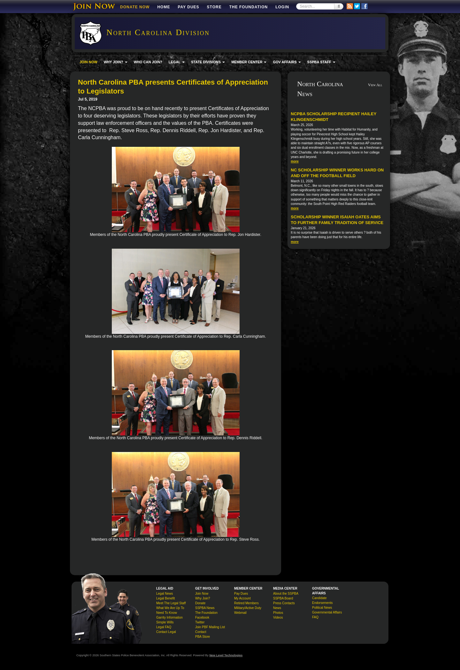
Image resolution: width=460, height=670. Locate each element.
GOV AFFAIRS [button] (287, 62)
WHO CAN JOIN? (148, 62)
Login (282, 7)
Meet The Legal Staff (171, 603)
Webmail (240, 612)
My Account (242, 598)
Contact (200, 632)
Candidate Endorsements (322, 600)
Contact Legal (166, 632)
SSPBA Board (283, 598)
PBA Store (202, 636)
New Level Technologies (225, 655)
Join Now (201, 593)
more (294, 161)
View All (375, 85)
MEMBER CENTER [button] (248, 62)
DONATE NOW (135, 7)
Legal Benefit (165, 598)
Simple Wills (164, 622)
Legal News (164, 593)
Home (163, 7)
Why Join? (202, 598)
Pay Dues (188, 7)
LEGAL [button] (177, 62)
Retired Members (246, 603)
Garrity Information (169, 617)
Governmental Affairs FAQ (327, 615)
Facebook (202, 617)
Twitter (199, 622)
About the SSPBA (285, 593)
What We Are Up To (170, 608)
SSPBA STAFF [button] (321, 62)
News (277, 608)
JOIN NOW (88, 62)
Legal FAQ (163, 627)
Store (214, 7)
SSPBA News (205, 608)
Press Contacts (284, 603)
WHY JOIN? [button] (115, 62)
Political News (322, 607)
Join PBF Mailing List (210, 627)
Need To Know (166, 612)
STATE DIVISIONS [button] (208, 62)
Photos (278, 612)
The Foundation (248, 7)
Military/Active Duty (247, 608)
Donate (200, 603)
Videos (278, 617)
